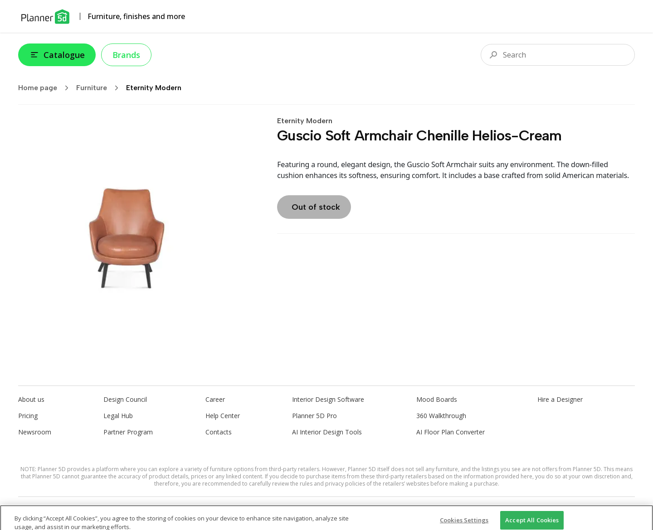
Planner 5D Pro (314, 415)
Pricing (28, 415)
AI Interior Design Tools (327, 432)
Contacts (218, 432)
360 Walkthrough (441, 415)
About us (31, 399)
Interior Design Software (328, 399)
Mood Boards (436, 399)
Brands (126, 54)
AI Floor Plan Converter (450, 432)
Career (215, 399)
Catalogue (57, 54)
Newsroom (34, 432)
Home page (46, 88)
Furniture (100, 88)
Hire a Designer (560, 399)
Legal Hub (118, 415)
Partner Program (128, 432)
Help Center (222, 415)
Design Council (125, 399)
